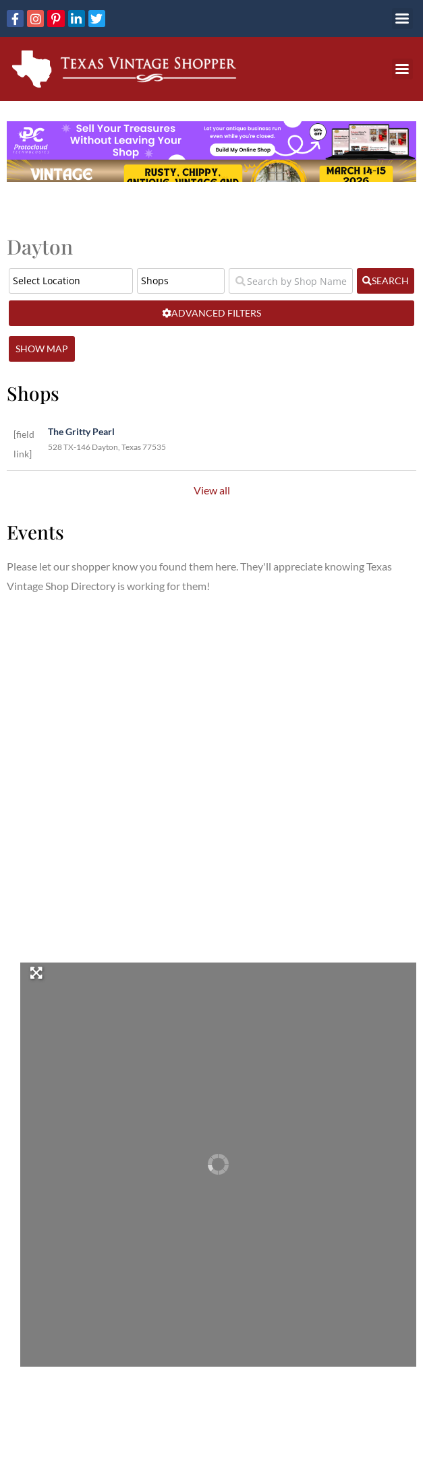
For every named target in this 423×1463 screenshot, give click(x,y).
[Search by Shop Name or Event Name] (291, 281)
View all (212, 490)
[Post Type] (181, 281)
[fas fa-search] (385, 281)
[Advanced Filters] (211, 313)
